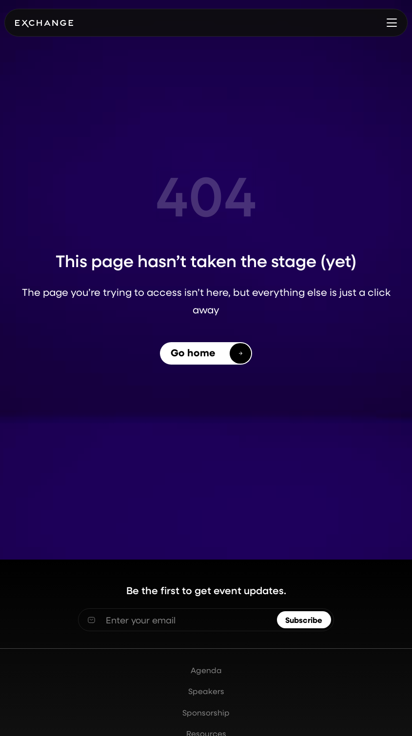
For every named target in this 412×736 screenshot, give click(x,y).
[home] (44, 23)
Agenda (206, 670)
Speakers (206, 691)
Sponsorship (206, 712)
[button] (392, 23)
